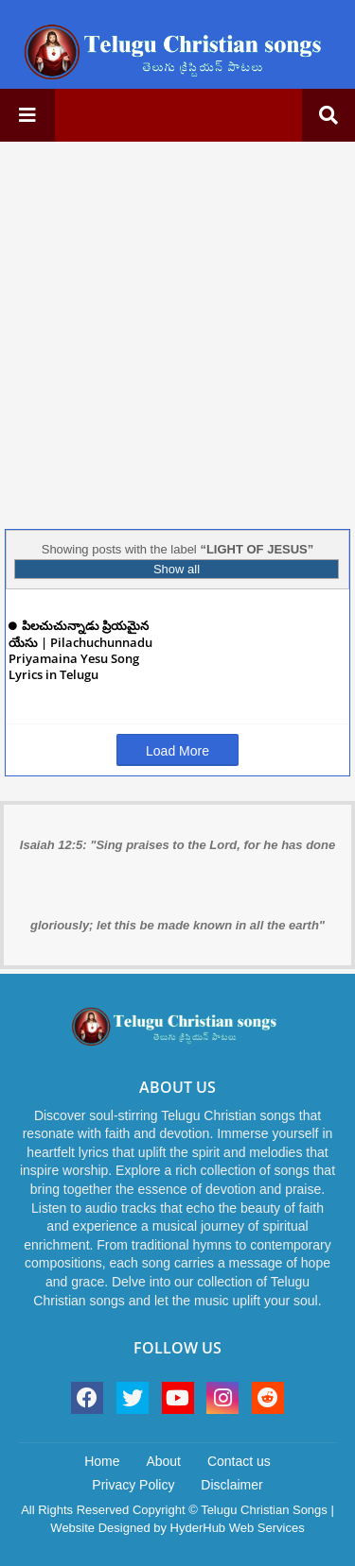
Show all (176, 569)
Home (101, 1461)
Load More (177, 750)
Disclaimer (231, 1484)
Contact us (239, 1461)
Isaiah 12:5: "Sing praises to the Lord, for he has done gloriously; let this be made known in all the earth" (177, 885)
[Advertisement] (177, 333)
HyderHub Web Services (237, 1528)
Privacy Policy (133, 1484)
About (163, 1461)
